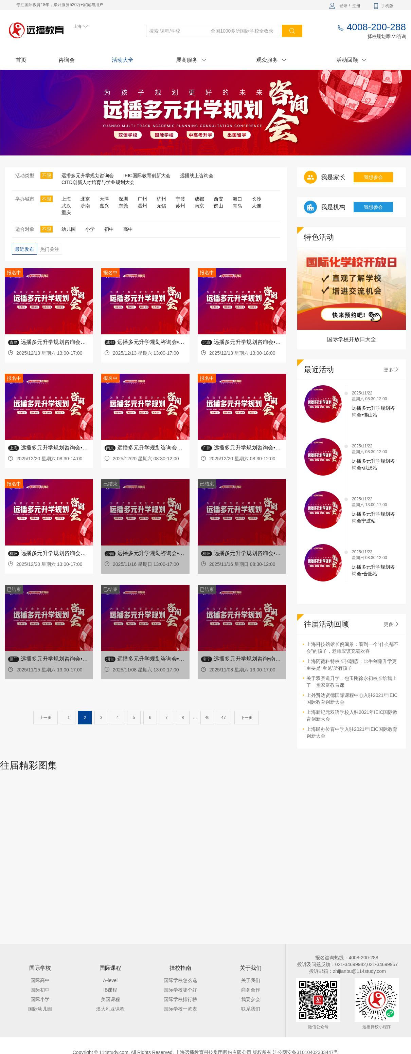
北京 (85, 199)
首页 (21, 60)
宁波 (180, 199)
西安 (218, 199)
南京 (199, 205)
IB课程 (110, 990)
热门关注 (49, 249)
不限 (46, 175)
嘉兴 (104, 205)
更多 (391, 369)
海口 (237, 199)
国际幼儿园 (40, 1009)
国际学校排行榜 (180, 999)
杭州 (161, 199)
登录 (343, 5)
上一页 (45, 717)
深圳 (123, 199)
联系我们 (250, 1009)
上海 (66, 199)
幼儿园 (68, 229)
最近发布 (24, 249)
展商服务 (191, 60)
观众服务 (271, 60)
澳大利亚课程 (110, 1009)
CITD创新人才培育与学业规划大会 (98, 182)
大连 (256, 205)
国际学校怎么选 (180, 980)
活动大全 (122, 60)
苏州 (180, 205)
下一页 (246, 717)
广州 (142, 199)
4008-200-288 (376, 27)
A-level (110, 980)
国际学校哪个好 (180, 990)
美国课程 (110, 999)
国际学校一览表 (180, 1009)
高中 (128, 229)
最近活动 (319, 369)
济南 (85, 205)
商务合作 (250, 990)
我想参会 (373, 177)
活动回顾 (351, 60)
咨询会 (66, 60)
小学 (90, 229)
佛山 (218, 205)
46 (207, 717)
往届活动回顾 (326, 624)
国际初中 (40, 990)
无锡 (161, 205)
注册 (356, 5)
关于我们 (250, 980)
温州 (142, 205)
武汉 (66, 205)
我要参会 (250, 999)
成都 (199, 199)
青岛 (237, 205)
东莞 (123, 205)
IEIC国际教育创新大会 (147, 175)
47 (223, 717)
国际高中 (40, 980)
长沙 (256, 199)
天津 (104, 199)
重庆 (66, 212)
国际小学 (40, 999)
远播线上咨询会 (196, 175)
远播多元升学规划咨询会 (87, 175)
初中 (109, 229)
